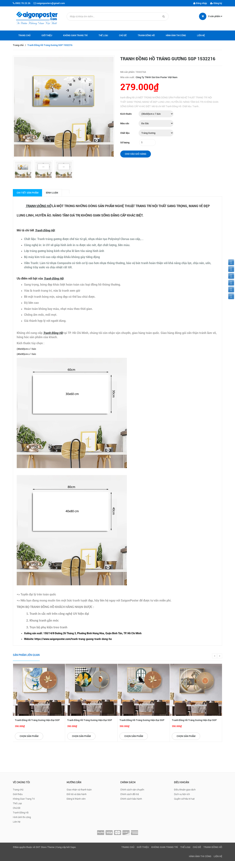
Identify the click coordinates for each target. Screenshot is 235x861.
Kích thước (126, 113)
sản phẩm (215, 16)
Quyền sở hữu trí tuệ (184, 798)
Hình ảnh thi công (176, 35)
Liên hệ (201, 35)
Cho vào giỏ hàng (135, 154)
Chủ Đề (123, 35)
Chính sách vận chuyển (132, 789)
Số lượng (124, 142)
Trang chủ (24, 35)
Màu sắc (124, 123)
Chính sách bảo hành (131, 798)
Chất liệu (124, 133)
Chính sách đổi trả (129, 794)
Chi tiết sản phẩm (27, 192)
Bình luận (52, 192)
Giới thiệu (46, 35)
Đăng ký (216, 3)
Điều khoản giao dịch (185, 789)
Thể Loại (103, 35)
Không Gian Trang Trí (75, 35)
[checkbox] (121, 633)
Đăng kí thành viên (76, 798)
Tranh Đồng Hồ (146, 35)
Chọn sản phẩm (29, 736)
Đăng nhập (200, 3)
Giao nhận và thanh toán (79, 789)
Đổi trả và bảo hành (76, 794)
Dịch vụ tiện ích (182, 794)
